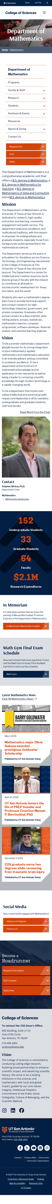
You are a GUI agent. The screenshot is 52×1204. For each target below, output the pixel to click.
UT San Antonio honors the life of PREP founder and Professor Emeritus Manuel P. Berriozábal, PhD (25, 808)
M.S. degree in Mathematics (27, 197)
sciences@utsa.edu (13, 1046)
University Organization (38, 1161)
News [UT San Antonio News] (27, 3)
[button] (47, 3)
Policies (40, 1179)
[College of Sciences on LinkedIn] (14, 1111)
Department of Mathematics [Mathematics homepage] (19, 72)
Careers (17, 1157)
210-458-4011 (21, 1139)
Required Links (36, 1183)
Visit (26, 154)
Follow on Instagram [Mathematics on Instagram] (26, 921)
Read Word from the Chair (35, 412)
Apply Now (26, 990)
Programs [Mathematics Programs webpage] (13, 82)
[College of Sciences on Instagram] (5, 1111)
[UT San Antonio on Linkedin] (40, 1148)
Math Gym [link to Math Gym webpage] (26, 674)
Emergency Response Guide (21, 1179)
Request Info (26, 146)
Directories (44, 1157)
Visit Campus (26, 980)
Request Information (26, 970)
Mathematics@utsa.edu (17, 499)
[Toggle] (44, 12)
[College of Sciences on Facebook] (22, 1111)
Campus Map (30, 1157)
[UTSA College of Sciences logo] (20, 12)
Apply (26, 161)
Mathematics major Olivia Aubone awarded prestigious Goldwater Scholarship (24, 747)
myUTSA (38, 3)
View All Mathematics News (19, 698)
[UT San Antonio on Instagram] (47, 1148)
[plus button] (26, 90)
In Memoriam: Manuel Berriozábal (26, 626)
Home (5, 50)
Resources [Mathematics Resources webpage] (14, 121)
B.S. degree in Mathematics (29, 180)
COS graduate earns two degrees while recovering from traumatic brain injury (25, 868)
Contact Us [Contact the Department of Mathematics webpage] (14, 136)
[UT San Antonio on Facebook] (20, 1148)
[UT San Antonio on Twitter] (27, 1148)
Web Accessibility (17, 1183)
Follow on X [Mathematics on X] (26, 929)
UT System (26, 1188)
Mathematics (17, 50)
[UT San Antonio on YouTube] (34, 1148)
